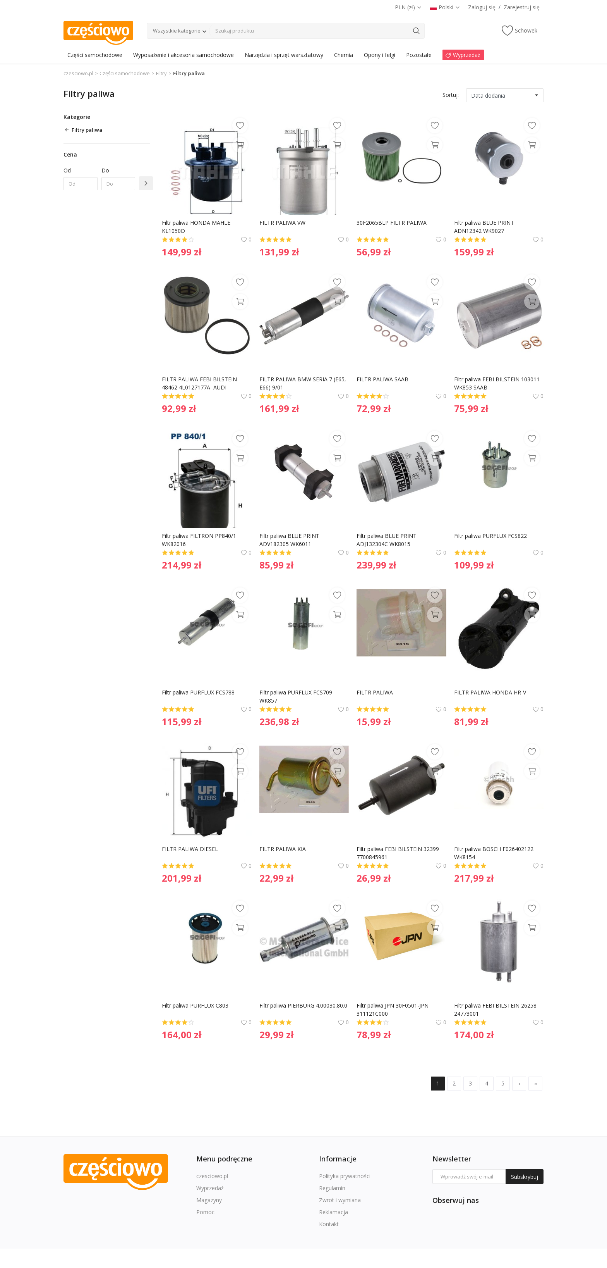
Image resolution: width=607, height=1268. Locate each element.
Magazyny (209, 1200)
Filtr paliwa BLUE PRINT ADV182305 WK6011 (290, 540)
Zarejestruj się (522, 7)
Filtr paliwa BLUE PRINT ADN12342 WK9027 (485, 226)
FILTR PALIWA (375, 692)
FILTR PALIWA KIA (282, 849)
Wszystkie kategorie (177, 30)
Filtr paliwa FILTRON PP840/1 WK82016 (200, 540)
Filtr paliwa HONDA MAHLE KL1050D (197, 226)
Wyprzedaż (210, 1188)
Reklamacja (333, 1212)
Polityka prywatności (344, 1176)
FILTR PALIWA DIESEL (190, 849)
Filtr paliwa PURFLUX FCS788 (199, 692)
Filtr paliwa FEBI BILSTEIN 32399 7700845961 (399, 853)
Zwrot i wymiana (340, 1200)
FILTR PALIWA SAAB (382, 379)
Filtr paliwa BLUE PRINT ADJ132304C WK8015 (387, 540)
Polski (445, 7)
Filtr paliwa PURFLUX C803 (196, 1005)
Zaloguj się (482, 7)
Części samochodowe (124, 73)
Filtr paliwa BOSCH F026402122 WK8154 (494, 853)
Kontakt (329, 1224)
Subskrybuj (524, 1176)
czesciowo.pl (78, 73)
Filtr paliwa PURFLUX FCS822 (491, 535)
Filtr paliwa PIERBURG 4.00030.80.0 (304, 1005)
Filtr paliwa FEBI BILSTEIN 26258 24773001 (496, 1009)
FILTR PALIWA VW (282, 222)
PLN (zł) (408, 7)
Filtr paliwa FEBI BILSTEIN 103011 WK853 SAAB (497, 383)
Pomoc (205, 1212)
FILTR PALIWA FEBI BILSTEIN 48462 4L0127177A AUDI (200, 383)
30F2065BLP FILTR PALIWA (392, 222)
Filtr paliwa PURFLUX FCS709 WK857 (296, 696)
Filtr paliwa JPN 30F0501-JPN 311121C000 (393, 1009)
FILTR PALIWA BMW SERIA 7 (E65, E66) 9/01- (303, 383)
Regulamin (332, 1188)
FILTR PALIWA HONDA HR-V (490, 692)
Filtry (161, 73)
